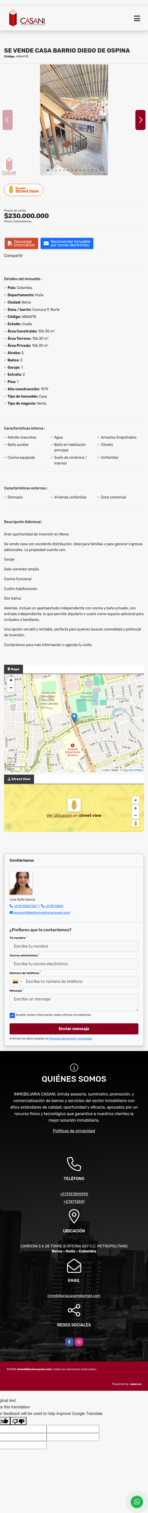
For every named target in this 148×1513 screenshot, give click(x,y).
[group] (74, 119)
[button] (48, 170)
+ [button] (11, 681)
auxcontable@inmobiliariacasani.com (42, 912)
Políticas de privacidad (74, 1130)
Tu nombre (18, 938)
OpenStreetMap (133, 770)
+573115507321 (25, 906)
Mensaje (17, 990)
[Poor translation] (18, 1421)
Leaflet (105, 770)
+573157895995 (74, 1194)
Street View (24, 190)
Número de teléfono (25, 973)
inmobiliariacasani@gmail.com (74, 1295)
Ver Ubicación (59, 815)
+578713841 (54, 906)
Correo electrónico (25, 955)
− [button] (11, 688)
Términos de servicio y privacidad (70, 1038)
